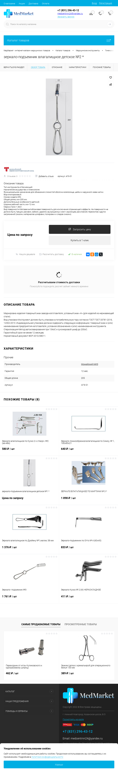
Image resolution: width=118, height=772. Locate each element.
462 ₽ (12, 673)
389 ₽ (67, 673)
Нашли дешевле (25, 254)
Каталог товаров (59, 40)
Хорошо (59, 764)
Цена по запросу (20, 234)
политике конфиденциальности (47, 757)
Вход (94, 3)
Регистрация (105, 3)
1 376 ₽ (29, 549)
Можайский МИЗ (89, 364)
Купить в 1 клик (80, 240)
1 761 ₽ (29, 598)
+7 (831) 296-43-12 (68, 10)
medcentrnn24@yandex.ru (70, 13)
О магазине (9, 3)
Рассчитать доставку (51, 254)
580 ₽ (29, 450)
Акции (22, 3)
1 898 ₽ (88, 499)
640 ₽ (88, 450)
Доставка (33, 3)
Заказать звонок (65, 17)
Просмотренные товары (81, 624)
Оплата (45, 3)
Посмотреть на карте (73, 719)
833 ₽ (88, 549)
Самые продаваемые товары (40, 624)
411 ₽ (88, 598)
